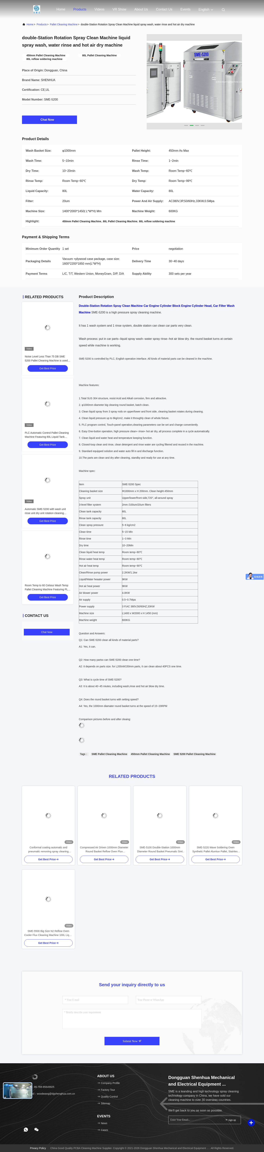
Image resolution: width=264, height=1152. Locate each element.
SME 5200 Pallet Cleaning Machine (194, 754)
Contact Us (164, 9)
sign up (230, 1119)
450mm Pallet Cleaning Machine (150, 754)
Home (60, 9)
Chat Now (49, 119)
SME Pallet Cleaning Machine (109, 754)
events (185, 9)
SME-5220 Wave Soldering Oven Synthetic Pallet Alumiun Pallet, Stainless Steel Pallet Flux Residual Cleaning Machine (215, 849)
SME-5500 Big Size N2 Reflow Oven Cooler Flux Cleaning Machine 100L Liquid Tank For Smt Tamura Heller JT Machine (48, 933)
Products (79, 9)
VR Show (119, 9)
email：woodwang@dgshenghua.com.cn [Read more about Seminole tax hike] (50, 1093)
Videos (99, 9)
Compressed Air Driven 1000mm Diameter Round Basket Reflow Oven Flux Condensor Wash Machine (104, 849)
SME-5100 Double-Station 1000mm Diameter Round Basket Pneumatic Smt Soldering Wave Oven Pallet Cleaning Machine (159, 849)
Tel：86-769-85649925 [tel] (39, 1086)
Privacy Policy (38, 1148)
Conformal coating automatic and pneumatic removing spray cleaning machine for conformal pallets (48, 849)
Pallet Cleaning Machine (64, 24)
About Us (141, 9)
